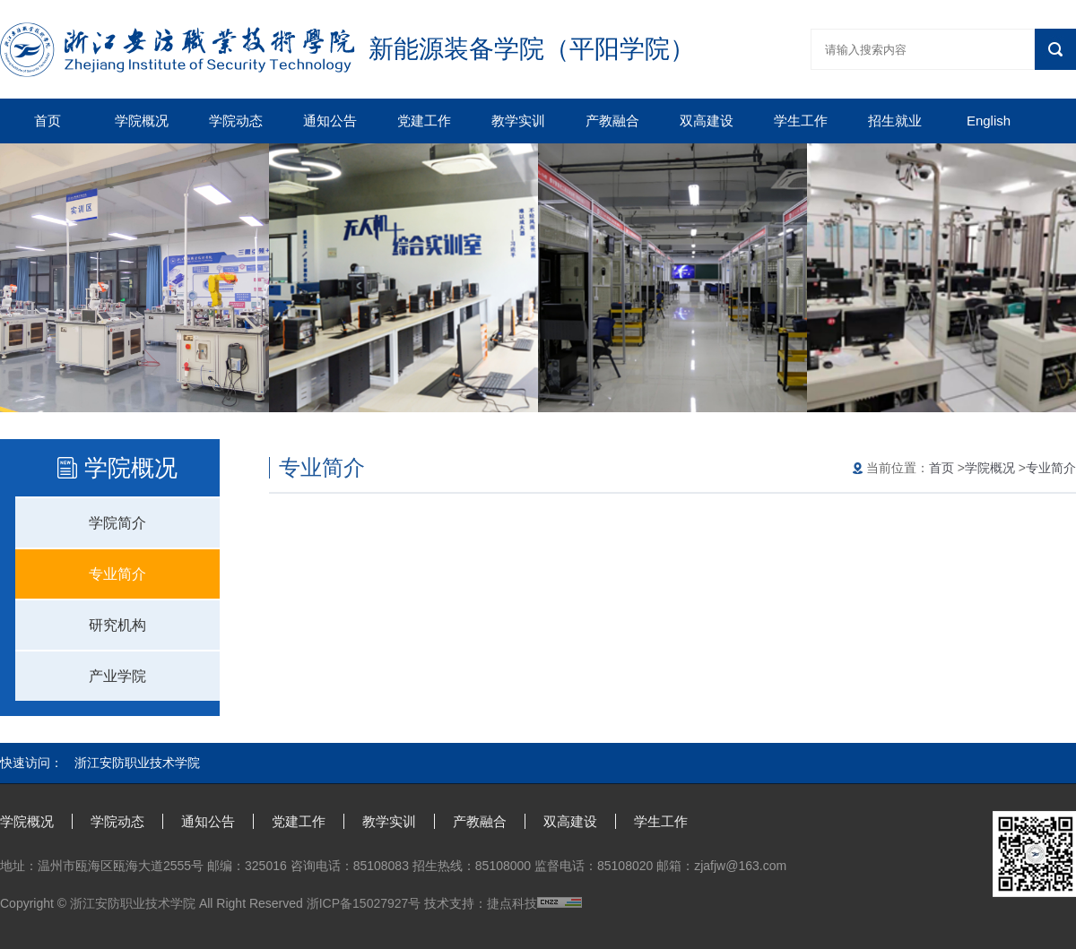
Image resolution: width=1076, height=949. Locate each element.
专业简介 (117, 574)
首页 (47, 120)
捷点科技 (512, 903)
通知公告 (330, 120)
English (989, 120)
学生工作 (801, 120)
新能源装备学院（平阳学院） (532, 49)
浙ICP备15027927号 (364, 903)
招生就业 (895, 120)
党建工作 (424, 120)
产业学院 (117, 676)
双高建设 (706, 120)
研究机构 (117, 625)
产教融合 (612, 120)
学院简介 (117, 523)
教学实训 (518, 120)
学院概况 (142, 120)
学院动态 (236, 120)
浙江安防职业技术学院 (137, 762)
